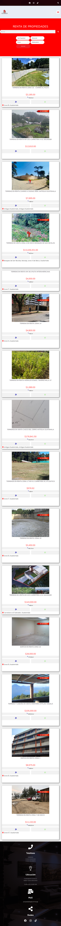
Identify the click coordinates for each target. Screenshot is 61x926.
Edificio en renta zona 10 (30, 647)
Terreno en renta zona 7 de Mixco (30, 815)
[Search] (58, 31)
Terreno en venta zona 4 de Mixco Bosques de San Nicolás (30, 243)
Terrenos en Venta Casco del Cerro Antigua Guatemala (30, 430)
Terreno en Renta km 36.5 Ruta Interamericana (30, 272)
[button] (58, 2)
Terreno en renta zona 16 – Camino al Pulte (30, 88)
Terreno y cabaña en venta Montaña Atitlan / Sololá (30, 704)
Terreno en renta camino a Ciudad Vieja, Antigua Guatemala (30, 191)
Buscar (23, 46)
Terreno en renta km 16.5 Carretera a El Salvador (30, 139)
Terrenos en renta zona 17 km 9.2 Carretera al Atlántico (30, 481)
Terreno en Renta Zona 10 (30, 538)
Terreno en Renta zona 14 (30, 323)
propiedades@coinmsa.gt (30, 902)
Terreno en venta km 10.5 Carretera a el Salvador (30, 595)
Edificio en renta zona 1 (30, 758)
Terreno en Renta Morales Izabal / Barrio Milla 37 (30, 380)
